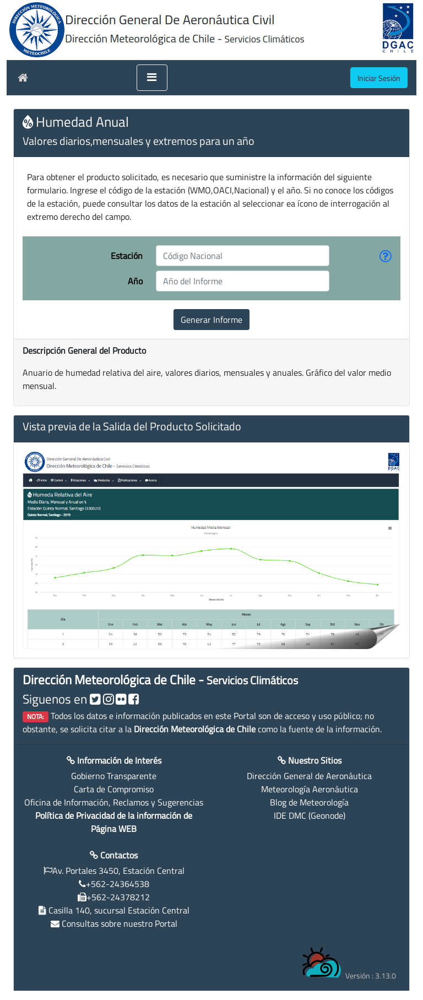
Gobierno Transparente (113, 775)
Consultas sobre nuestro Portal (119, 923)
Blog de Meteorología (309, 802)
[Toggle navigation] (152, 77)
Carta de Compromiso (114, 789)
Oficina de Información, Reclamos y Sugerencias (113, 802)
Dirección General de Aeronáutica (309, 775)
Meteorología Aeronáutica (309, 789)
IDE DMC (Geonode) (309, 815)
